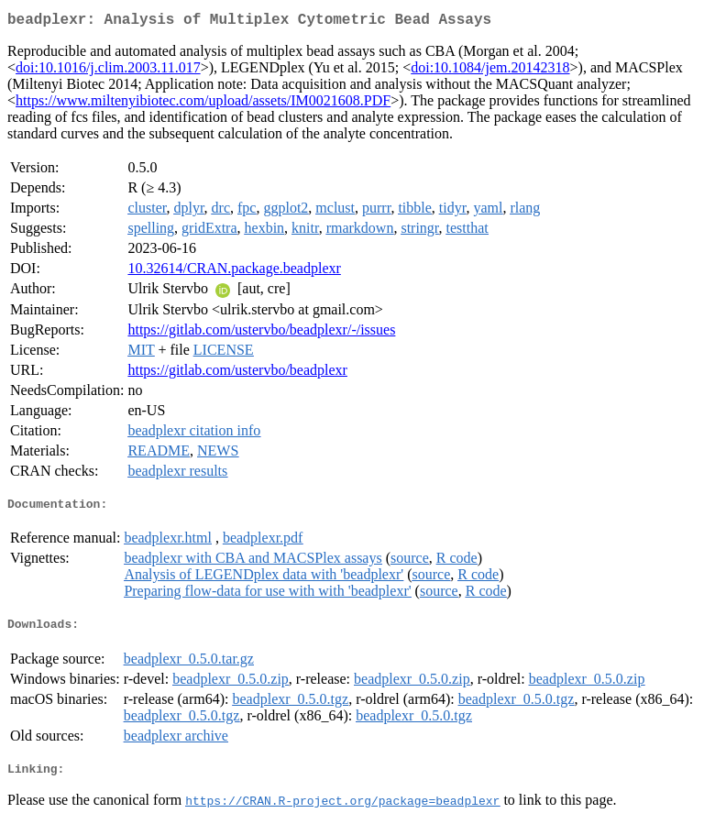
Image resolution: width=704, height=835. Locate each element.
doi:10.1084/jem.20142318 (490, 71)
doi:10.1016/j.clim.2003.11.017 (108, 71)
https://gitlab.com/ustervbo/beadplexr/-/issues (261, 333)
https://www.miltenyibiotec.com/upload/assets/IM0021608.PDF (203, 104)
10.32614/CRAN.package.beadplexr (233, 272)
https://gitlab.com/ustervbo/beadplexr (237, 373)
